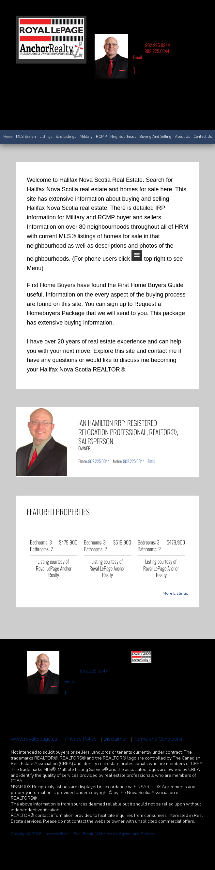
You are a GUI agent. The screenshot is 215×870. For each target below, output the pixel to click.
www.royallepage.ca (34, 739)
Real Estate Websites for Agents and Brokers (114, 833)
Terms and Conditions (158, 739)
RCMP (101, 136)
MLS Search (26, 136)
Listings (45, 136)
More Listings (175, 593)
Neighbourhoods (123, 136)
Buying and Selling (155, 136)
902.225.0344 (157, 45)
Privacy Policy (81, 739)
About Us (182, 136)
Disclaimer (115, 739)
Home (7, 136)
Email (137, 57)
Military (86, 136)
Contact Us (202, 136)
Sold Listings (65, 136)
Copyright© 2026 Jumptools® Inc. (40, 833)
